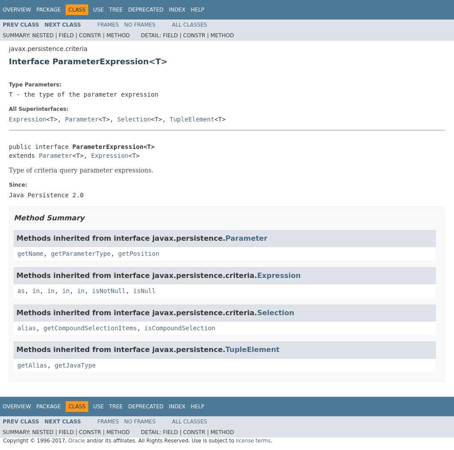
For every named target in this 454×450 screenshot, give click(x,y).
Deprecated (146, 10)
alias (26, 328)
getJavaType (75, 365)
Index (177, 10)
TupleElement (191, 119)
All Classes (189, 25)
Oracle (76, 441)
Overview (17, 10)
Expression (27, 119)
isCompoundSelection (180, 328)
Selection (134, 119)
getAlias (32, 365)
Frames (108, 25)
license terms (253, 441)
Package (48, 10)
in (36, 290)
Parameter (81, 119)
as (21, 290)
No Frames (140, 25)
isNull (144, 290)
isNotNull (109, 290)
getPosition (139, 253)
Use (98, 10)
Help (197, 10)
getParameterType (81, 253)
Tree (116, 10)
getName (30, 253)
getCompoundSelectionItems (90, 328)
